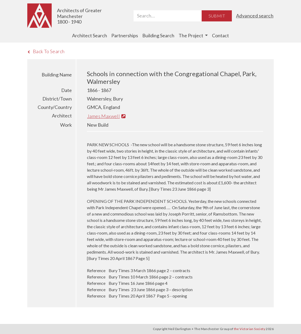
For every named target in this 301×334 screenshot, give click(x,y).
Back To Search (46, 51)
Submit (217, 15)
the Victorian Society (249, 329)
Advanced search (254, 16)
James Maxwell (106, 116)
